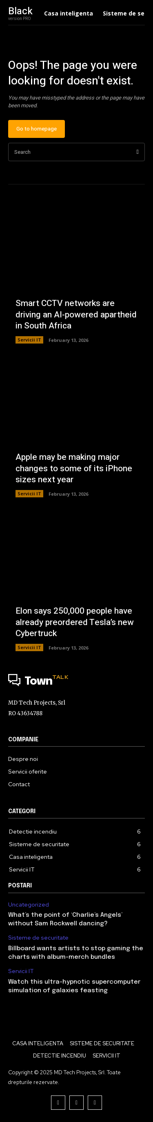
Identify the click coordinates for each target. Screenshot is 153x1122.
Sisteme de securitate (38, 937)
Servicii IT (29, 340)
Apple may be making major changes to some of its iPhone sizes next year (74, 468)
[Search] (138, 152)
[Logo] (76, 682)
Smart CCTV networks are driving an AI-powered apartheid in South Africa (76, 314)
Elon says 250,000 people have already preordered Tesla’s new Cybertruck (75, 622)
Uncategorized (28, 904)
